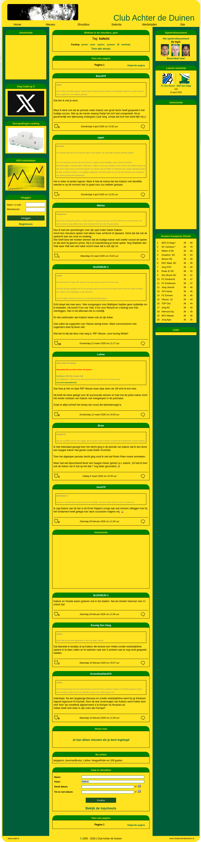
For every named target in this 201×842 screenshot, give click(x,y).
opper (100, 137)
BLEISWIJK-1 (101, 267)
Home (17, 24)
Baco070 (101, 76)
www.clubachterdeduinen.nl (181, 838)
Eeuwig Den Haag (101, 625)
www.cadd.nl (13, 838)
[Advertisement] (26, 57)
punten (84, 44)
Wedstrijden (149, 24)
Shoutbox (83, 24)
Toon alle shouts (100, 48)
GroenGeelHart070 (100, 673)
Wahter (101, 205)
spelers (101, 44)
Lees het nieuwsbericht (66, 383)
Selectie (116, 24)
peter (92, 44)
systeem (111, 44)
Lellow (101, 354)
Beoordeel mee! (176, 58)
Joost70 (100, 487)
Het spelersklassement (176, 38)
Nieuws (50, 24)
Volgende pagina (136, 65)
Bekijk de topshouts (101, 808)
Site (182, 24)
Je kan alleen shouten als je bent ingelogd (101, 739)
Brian (101, 425)
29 (118, 44)
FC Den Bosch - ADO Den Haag (176, 86)
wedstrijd (125, 44)
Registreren (26, 224)
